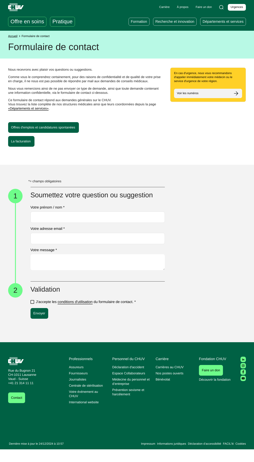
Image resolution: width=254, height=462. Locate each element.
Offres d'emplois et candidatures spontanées (47, 131)
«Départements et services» (38, 113)
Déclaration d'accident (129, 380)
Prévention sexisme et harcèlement (129, 404)
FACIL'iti (227, 456)
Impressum (141, 456)
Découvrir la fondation (216, 392)
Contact (17, 410)
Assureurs (76, 380)
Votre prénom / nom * (49, 220)
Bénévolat (163, 392)
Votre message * (44, 263)
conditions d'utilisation (77, 314)
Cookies (240, 456)
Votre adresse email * (49, 241)
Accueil (13, 36)
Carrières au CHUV (170, 380)
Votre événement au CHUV (84, 406)
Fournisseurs (79, 386)
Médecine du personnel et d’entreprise (130, 394)
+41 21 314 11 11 (19, 396)
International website (85, 415)
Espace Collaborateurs (129, 386)
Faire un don (213, 383)
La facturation (23, 145)
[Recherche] (221, 7)
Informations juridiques (166, 456)
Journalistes (78, 392)
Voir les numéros (188, 93)
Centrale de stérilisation (87, 398)
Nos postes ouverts (170, 386)
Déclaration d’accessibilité (202, 456)
